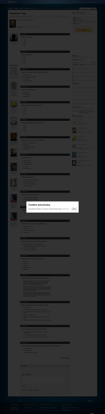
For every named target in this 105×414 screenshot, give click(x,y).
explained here (65, 209)
